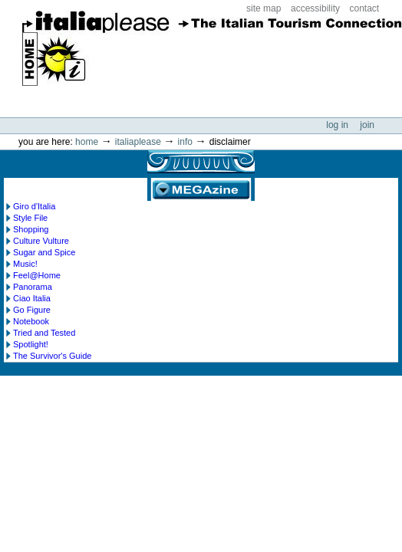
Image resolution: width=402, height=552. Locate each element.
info (185, 141)
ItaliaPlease (212, 53)
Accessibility (315, 8)
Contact (365, 8)
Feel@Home (37, 275)
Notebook (31, 321)
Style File (30, 217)
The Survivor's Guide (52, 355)
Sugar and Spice (44, 252)
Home (86, 141)
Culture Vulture (41, 240)
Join (367, 125)
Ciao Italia (32, 298)
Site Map (263, 8)
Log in (338, 125)
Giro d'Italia (34, 206)
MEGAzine (201, 189)
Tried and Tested (44, 332)
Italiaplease (138, 141)
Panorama (32, 286)
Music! (25, 263)
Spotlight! (30, 344)
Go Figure (32, 309)
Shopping (31, 229)
